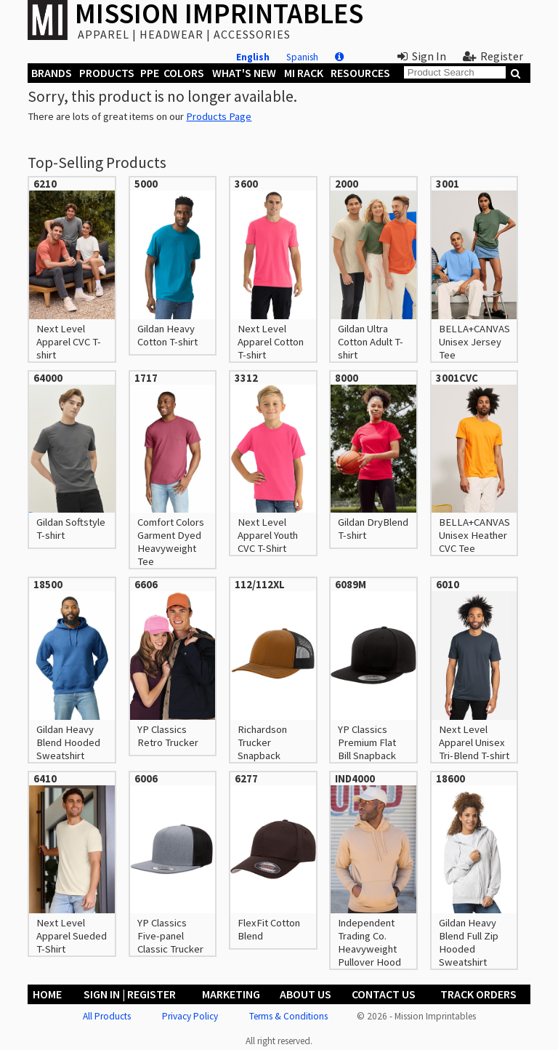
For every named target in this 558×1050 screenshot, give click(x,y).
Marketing (231, 994)
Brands (51, 72)
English (253, 57)
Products (106, 72)
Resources (360, 72)
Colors (183, 72)
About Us (305, 994)
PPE (149, 72)
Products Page (218, 116)
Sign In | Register (130, 994)
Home (47, 994)
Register (493, 56)
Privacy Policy (190, 1016)
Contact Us (384, 994)
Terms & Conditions (288, 1016)
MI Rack (303, 72)
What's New (244, 72)
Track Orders (478, 994)
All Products (107, 1016)
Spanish (302, 57)
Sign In (421, 56)
